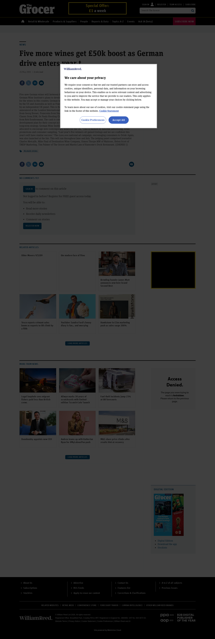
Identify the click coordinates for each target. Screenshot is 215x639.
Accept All (118, 120)
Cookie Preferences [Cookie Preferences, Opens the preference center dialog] (93, 120)
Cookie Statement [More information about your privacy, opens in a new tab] (109, 110)
